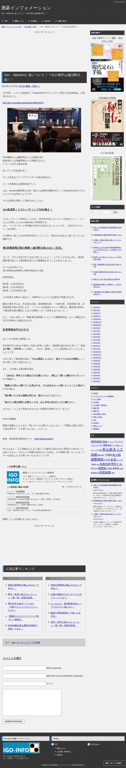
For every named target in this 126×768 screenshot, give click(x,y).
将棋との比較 (97, 417)
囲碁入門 (96, 411)
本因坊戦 (105, 464)
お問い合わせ (62, 21)
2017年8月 (96, 328)
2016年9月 (96, 360)
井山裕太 (34, 21)
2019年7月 (96, 313)
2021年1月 (96, 310)
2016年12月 (97, 352)
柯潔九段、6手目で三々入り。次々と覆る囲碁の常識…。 (30, 494)
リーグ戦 (115, 445)
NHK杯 (95, 393)
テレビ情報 (97, 399)
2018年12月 (97, 319)
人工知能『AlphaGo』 (23, 497)
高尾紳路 (105, 472)
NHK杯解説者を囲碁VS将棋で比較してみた (107, 235)
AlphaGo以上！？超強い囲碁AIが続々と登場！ (26, 505)
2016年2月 (96, 381)
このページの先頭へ (115, 763)
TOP (5, 21)
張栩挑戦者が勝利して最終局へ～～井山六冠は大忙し (107, 286)
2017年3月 (96, 343)
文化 (94, 420)
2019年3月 (96, 316)
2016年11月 (97, 355)
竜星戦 (121, 468)
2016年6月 (96, 369)
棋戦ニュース (19, 21)
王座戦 (109, 468)
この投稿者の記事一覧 (71, 487)
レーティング (23, 642)
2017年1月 (96, 349)
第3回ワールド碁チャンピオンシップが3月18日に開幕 (107, 258)
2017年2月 (96, 346)
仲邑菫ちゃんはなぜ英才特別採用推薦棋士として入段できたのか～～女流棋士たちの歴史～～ (107, 250)
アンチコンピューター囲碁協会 (103, 396)
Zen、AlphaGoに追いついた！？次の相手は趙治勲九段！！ (31, 510)
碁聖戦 (116, 468)
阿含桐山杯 (95, 473)
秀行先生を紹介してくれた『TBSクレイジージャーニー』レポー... (23, 607)
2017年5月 (96, 337)
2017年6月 (96, 334)
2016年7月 (96, 366)
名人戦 (116, 454)
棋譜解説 (96, 429)
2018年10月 (97, 325)
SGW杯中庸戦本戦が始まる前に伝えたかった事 (107, 273)
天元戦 (107, 460)
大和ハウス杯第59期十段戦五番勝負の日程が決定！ (107, 229)
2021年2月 (96, 307)
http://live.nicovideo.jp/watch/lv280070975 (23, 103)
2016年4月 (96, 375)
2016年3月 (96, 378)
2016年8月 (96, 363)
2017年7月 (96, 331)
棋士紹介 (96, 423)
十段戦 (108, 455)
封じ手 (119, 460)
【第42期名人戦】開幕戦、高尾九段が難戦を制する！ (107, 293)
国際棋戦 (97, 459)
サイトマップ (120, 2)
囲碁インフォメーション (26, 7)
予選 (100, 450)
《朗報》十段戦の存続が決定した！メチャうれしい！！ (107, 241)
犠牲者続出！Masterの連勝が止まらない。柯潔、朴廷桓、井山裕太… (35, 499)
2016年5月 (96, 372)
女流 (113, 459)
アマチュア (111, 442)
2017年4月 (96, 340)
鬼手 (113, 473)
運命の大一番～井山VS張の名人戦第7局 (106, 279)
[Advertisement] (44, 51)
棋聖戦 (102, 468)
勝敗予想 (96, 408)
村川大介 (94, 468)
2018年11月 (97, 322)
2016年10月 (97, 358)
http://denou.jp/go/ (44, 439)
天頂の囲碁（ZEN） (29, 86)
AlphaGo (47, 21)
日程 (97, 464)
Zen (13, 642)
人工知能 (35, 642)
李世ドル (116, 464)
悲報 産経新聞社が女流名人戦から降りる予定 (107, 266)
